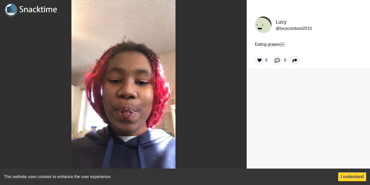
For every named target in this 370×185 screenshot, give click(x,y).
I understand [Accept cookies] (352, 176)
